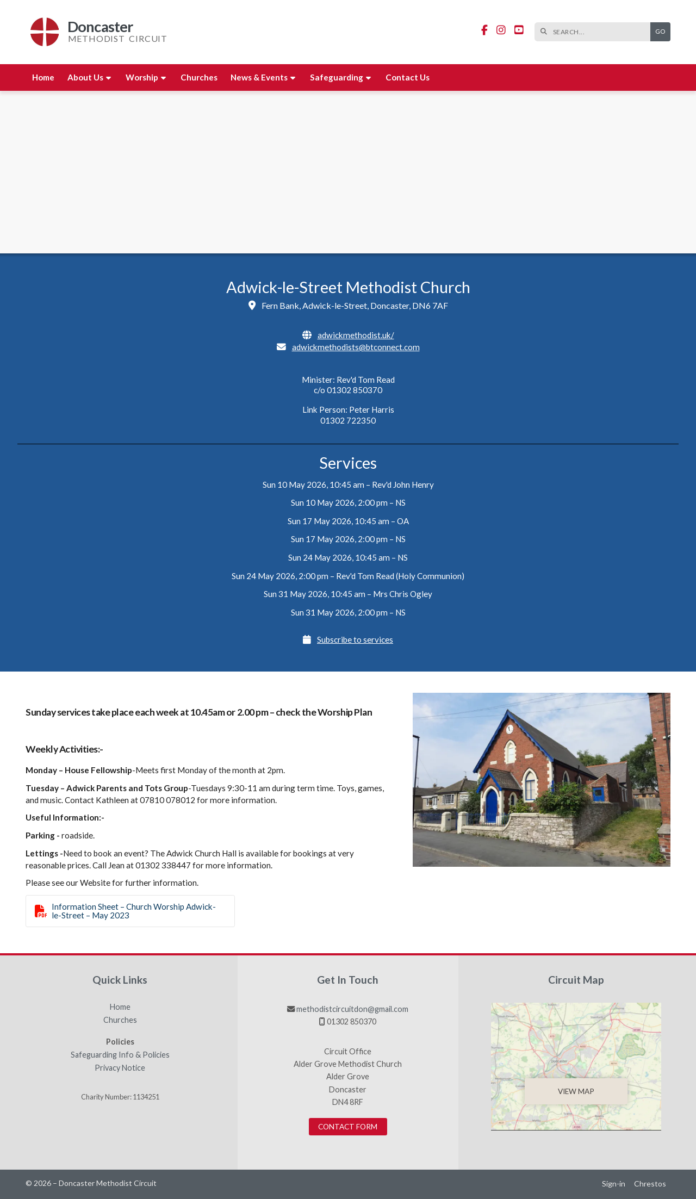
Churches (120, 1020)
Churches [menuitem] (199, 77)
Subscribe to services (355, 639)
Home (120, 1007)
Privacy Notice (120, 1068)
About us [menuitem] (85, 77)
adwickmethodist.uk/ (356, 335)
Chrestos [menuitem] (650, 1183)
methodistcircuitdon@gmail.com (352, 1009)
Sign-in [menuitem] (613, 1183)
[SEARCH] (595, 31)
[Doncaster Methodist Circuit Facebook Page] (484, 30)
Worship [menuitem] (142, 77)
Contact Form (347, 1126)
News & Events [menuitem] (259, 77)
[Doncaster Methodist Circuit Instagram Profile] (501, 30)
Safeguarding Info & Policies (120, 1055)
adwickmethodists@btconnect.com (356, 347)
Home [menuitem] (43, 77)
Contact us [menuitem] (408, 77)
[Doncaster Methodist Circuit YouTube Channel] (519, 30)
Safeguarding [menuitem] (336, 77)
